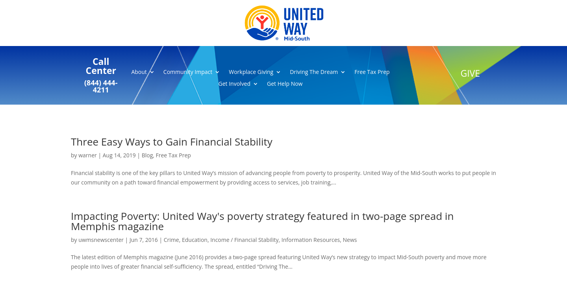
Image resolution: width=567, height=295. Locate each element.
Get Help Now (284, 84)
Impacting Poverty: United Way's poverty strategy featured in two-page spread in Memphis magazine (262, 221)
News (350, 239)
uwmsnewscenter (101, 239)
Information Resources (311, 239)
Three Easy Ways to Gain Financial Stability (171, 142)
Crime (171, 239)
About (138, 72)
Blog (147, 155)
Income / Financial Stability (244, 239)
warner (87, 155)
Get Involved (235, 84)
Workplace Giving (251, 72)
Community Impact (187, 72)
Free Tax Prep (371, 72)
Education (195, 239)
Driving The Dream (314, 72)
